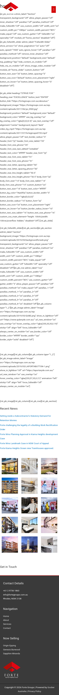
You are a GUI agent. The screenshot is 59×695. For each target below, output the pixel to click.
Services (7, 624)
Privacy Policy (34, 691)
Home (6, 616)
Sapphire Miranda (11, 653)
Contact (7, 628)
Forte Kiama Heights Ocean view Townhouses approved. (27, 448)
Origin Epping (9, 645)
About (6, 620)
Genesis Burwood (11, 649)
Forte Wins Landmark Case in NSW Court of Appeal (24, 443)
